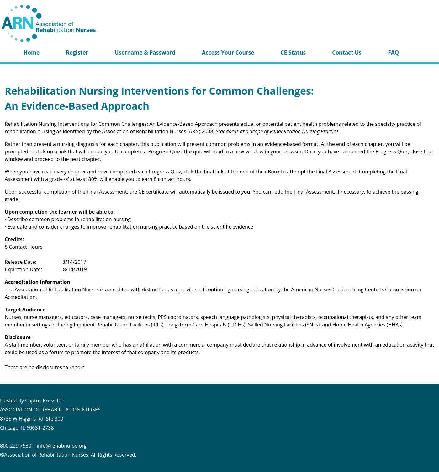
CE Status (293, 52)
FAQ (393, 52)
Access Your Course (228, 52)
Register (77, 52)
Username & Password (145, 52)
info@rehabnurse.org (62, 445)
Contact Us (347, 52)
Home (32, 52)
